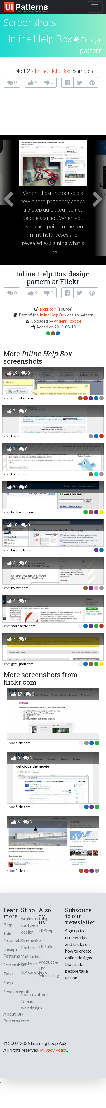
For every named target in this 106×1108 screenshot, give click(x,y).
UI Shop (46, 930)
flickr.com (48, 309)
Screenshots (15, 964)
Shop (8, 982)
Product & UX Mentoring (49, 968)
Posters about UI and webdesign (34, 1001)
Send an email (16, 991)
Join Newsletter (14, 937)
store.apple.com (23, 626)
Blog (8, 924)
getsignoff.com (22, 664)
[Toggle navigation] (95, 7)
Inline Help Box (40, 38)
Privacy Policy (53, 1049)
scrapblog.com (22, 398)
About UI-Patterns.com (16, 1017)
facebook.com (21, 550)
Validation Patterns (31, 960)
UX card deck (34, 972)
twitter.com (20, 474)
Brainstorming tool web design (35, 925)
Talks (8, 973)
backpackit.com (22, 512)
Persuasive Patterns (31, 944)
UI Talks (47, 946)
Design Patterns (11, 952)
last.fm (16, 436)
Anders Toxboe (67, 321)
